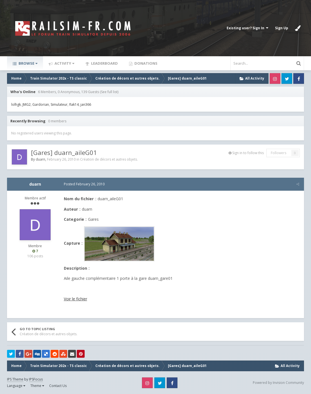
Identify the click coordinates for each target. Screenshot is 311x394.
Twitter (286, 78)
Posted (83, 184)
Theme (37, 385)
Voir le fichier (75, 298)
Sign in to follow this (248, 152)
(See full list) (109, 91)
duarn (40, 159)
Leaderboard (104, 63)
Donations (145, 63)
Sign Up (281, 28)
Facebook (298, 78)
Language (16, 385)
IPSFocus (36, 379)
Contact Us (58, 385)
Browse (27, 63)
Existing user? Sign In (247, 28)
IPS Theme (15, 379)
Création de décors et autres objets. (109, 159)
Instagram (275, 78)
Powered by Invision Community (278, 382)
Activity (64, 63)
